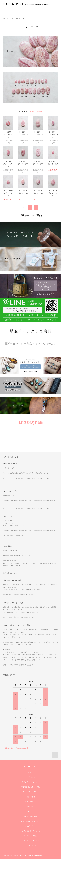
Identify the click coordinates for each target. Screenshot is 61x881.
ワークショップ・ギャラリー (30, 840)
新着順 (40, 111)
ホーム (30, 772)
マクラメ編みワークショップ (30, 831)
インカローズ (20, 18)
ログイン (30, 811)
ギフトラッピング (30, 845)
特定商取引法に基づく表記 (30, 787)
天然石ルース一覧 (8, 18)
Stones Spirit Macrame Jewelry (17, 748)
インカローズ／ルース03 (8, 134)
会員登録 (30, 806)
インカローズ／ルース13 (23, 163)
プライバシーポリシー (30, 792)
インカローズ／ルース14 (38, 163)
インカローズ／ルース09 (8, 163)
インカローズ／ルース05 (38, 134)
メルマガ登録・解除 (30, 816)
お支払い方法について (30, 777)
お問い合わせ (30, 797)
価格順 (32, 111)
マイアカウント (30, 801)
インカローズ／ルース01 (53, 163)
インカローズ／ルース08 (38, 193)
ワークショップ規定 (30, 836)
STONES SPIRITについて (30, 821)
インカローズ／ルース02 (8, 193)
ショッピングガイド (30, 826)
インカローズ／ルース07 (23, 193)
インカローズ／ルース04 (23, 134)
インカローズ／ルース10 (53, 193)
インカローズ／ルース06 (53, 134)
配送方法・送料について (30, 782)
